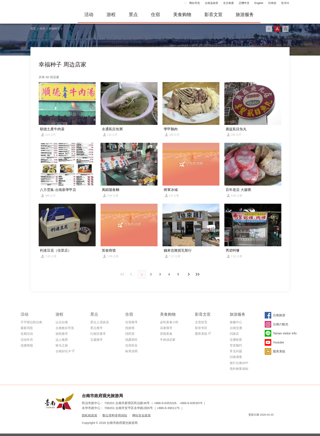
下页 (132, 274)
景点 (133, 14)
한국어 (285, 3)
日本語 (272, 3)
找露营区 (131, 339)
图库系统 (201, 333)
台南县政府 (211, 3)
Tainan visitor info (285, 333)
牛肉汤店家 (167, 339)
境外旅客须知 (239, 368)
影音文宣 (213, 14)
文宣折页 (201, 322)
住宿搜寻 (131, 322)
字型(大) (285, 29)
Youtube (278, 342)
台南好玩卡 (63, 351)
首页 (33, 28)
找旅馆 (129, 328)
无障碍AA (266, 422)
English (258, 3)
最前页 (122, 274)
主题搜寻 (96, 339)
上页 (188, 274)
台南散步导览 (65, 328)
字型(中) (277, 29)
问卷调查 (236, 357)
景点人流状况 (99, 322)
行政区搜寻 (98, 333)
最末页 (198, 274)
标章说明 (131, 351)
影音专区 (201, 328)
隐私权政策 (89, 415)
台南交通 (236, 328)
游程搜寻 (62, 333)
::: (185, 3)
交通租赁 (236, 339)
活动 (88, 14)
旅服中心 (236, 322)
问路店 (234, 333)
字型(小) (269, 29)
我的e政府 (251, 422)
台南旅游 (279, 315)
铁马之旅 (62, 345)
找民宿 (129, 333)
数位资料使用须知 (114, 415)
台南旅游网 (51, 14)
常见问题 (236, 351)
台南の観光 (280, 324)
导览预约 (236, 345)
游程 (111, 14)
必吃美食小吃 (169, 322)
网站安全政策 (141, 415)
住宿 (155, 14)
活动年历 (27, 339)
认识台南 (62, 322)
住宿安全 (131, 345)
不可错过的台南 (31, 322)
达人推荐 (62, 339)
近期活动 (27, 333)
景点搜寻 (96, 328)
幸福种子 (54, 28)
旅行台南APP (239, 363)
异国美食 (166, 333)
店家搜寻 (166, 328)
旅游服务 (245, 14)
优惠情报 (27, 345)
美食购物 (182, 14)
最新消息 (27, 328)
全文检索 (228, 3)
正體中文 (244, 3)
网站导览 (194, 3)
